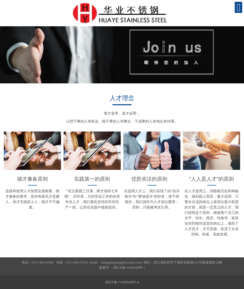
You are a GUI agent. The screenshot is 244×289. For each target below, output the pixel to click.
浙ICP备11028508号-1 (129, 267)
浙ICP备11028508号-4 (122, 282)
